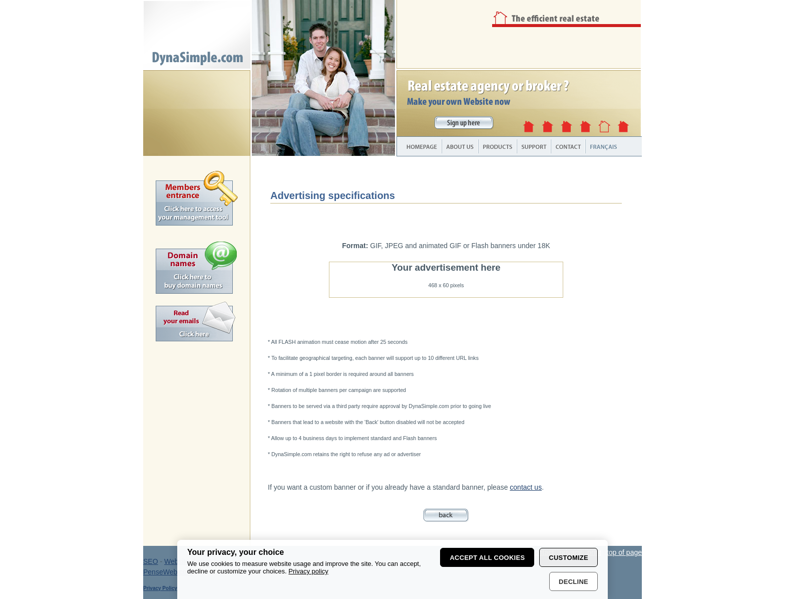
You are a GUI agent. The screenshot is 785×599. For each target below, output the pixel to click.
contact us (526, 487)
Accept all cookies (487, 557)
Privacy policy (308, 571)
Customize (568, 557)
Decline (573, 581)
